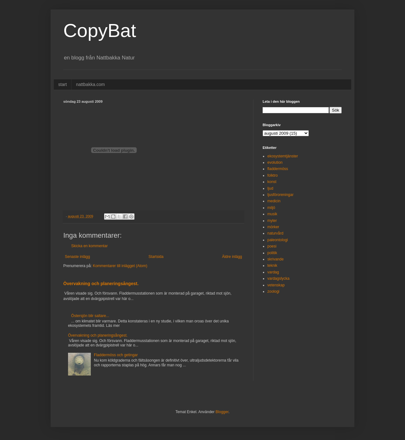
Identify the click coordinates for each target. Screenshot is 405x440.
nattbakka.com (90, 84)
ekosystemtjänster (282, 156)
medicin (273, 201)
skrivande (275, 259)
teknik (272, 265)
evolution (275, 162)
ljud (270, 188)
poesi (272, 246)
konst (272, 182)
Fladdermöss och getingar (116, 355)
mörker (273, 227)
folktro (272, 175)
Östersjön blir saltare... (90, 316)
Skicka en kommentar (89, 246)
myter (272, 220)
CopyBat (99, 30)
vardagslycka (278, 278)
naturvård (275, 233)
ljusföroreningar (280, 194)
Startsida (155, 256)
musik (272, 214)
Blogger (221, 412)
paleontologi (277, 240)
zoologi (273, 291)
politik (272, 253)
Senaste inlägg (77, 256)
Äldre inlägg (232, 256)
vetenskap (276, 285)
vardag (273, 272)
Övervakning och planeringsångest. (101, 283)
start (62, 84)
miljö (271, 207)
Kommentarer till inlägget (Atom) (120, 266)
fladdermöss (277, 169)
